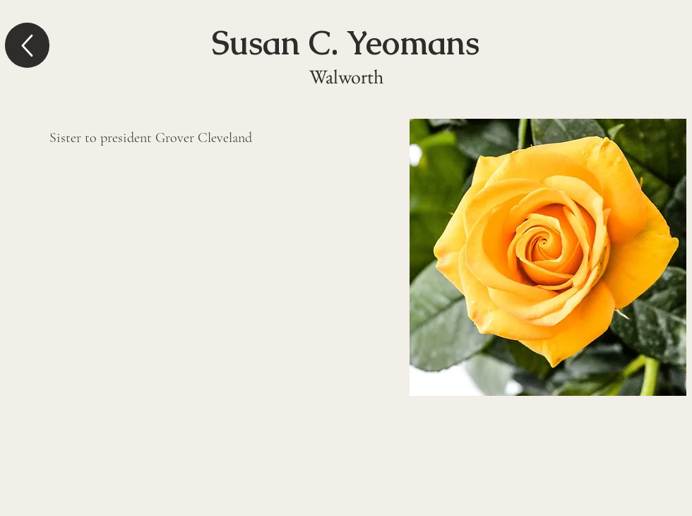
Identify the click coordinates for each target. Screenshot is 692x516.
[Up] (27, 45)
